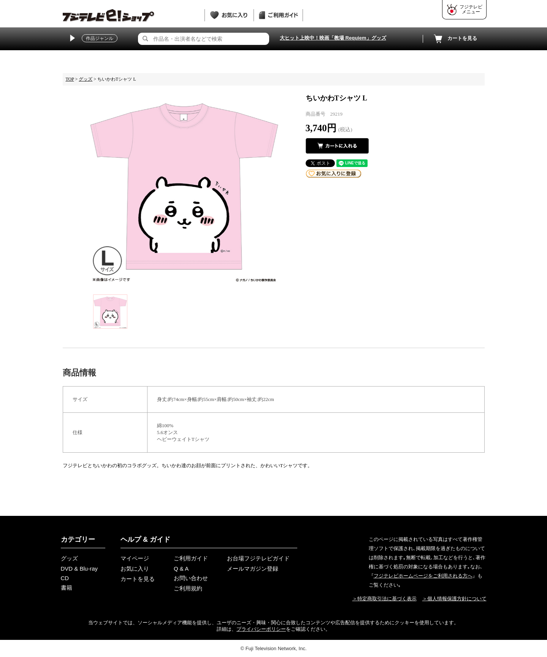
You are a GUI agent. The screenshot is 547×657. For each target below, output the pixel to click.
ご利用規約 (188, 588)
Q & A (181, 568)
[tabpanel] (184, 188)
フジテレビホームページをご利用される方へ (423, 576)
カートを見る (454, 39)
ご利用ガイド (191, 558)
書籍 (66, 587)
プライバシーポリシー (261, 629)
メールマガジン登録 (252, 568)
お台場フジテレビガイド (258, 558)
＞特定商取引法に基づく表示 (384, 598)
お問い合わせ (191, 578)
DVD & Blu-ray (79, 568)
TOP (70, 79)
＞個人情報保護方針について (454, 598)
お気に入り (134, 568)
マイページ (134, 558)
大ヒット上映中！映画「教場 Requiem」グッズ (333, 38)
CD (65, 578)
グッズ (85, 79)
